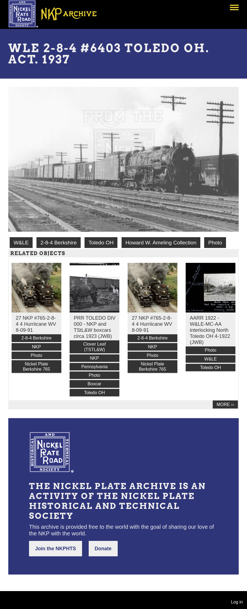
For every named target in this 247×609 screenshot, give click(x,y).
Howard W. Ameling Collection (160, 242)
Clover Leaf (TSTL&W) (94, 347)
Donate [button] (103, 548)
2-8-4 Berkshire (58, 242)
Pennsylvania (94, 366)
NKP (36, 346)
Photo (215, 242)
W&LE (21, 242)
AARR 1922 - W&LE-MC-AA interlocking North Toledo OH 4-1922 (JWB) (210, 330)
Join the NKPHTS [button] (55, 548)
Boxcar (94, 383)
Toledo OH (101, 242)
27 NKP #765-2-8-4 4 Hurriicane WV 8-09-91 (36, 324)
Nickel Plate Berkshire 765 (36, 367)
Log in (237, 602)
